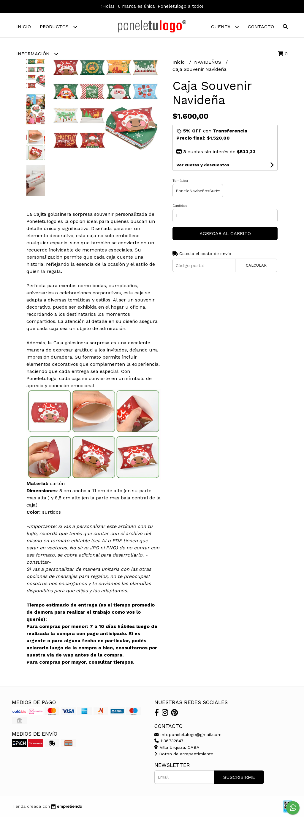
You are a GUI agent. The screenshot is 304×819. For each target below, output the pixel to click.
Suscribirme (239, 779)
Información (37, 53)
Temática (180, 183)
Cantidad (179, 208)
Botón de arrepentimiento (183, 756)
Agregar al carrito (225, 236)
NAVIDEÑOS (208, 64)
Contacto (261, 26)
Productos (58, 26)
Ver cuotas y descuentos (202, 167)
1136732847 (168, 743)
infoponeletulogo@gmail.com (187, 736)
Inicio (23, 26)
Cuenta (225, 26)
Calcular (256, 267)
